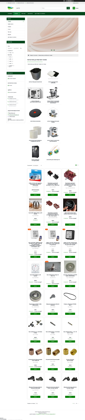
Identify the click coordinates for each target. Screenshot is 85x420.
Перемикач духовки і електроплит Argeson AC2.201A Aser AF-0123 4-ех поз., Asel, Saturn (52, 194)
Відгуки (9, 34)
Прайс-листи (10, 24)
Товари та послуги (33, 55)
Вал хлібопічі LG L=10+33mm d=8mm (35, 312)
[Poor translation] (5, 402)
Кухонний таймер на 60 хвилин (35, 255)
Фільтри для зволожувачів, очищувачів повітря (35, 122)
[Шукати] (68, 8)
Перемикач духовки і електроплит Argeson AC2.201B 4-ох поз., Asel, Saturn (70, 165)
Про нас (24, 13)
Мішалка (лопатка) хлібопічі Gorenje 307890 (70, 368)
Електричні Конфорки (53, 101)
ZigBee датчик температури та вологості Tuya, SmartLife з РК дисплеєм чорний (70, 223)
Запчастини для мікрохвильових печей (70, 82)
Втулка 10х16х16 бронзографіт (70, 340)
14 (76, 383)
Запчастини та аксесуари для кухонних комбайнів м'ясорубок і (35, 102)
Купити (35, 174)
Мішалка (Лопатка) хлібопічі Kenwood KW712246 (35, 368)
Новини (9, 26)
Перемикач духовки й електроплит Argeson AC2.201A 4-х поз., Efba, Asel (52, 164)
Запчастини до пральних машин (70, 102)
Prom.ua (48, 391)
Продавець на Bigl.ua (42, 392)
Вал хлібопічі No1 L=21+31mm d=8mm (53, 312)
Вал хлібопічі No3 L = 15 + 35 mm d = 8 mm (70, 312)
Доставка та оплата (40, 13)
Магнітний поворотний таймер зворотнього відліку (70, 193)
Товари (16, 13)
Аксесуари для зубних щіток (35, 140)
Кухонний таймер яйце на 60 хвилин (35, 193)
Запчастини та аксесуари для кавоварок (53, 122)
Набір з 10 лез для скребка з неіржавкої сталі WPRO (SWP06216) (35, 164)
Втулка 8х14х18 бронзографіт (53, 339)
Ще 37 (10, 66)
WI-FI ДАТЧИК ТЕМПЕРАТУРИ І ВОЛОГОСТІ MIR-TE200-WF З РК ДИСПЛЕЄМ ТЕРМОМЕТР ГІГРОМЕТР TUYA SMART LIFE (35, 224)
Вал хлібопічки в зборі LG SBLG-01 (53, 255)
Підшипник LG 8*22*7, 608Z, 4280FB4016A (35, 284)
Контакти (30, 13)
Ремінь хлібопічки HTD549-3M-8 (70, 284)
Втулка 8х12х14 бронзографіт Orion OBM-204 (35, 340)
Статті (9, 29)
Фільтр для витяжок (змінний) (53, 82)
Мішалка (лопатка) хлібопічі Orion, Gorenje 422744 (52, 368)
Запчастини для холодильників (70, 122)
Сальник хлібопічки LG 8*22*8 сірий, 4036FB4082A (70, 255)
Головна (10, 13)
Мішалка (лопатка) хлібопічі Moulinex (52, 284)
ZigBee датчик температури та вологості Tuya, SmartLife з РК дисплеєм (53, 223)
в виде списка (77, 145)
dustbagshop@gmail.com (14, 114)
